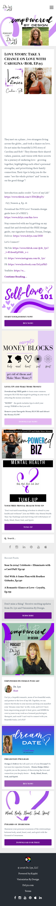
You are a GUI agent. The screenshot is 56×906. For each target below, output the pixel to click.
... (19, 270)
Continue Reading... (15, 276)
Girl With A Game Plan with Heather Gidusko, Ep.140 (24, 578)
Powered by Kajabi (28, 873)
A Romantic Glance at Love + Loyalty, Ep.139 (24, 589)
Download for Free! (28, 842)
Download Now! (28, 421)
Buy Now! (28, 323)
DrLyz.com (28, 885)
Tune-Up (28, 527)
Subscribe (28, 615)
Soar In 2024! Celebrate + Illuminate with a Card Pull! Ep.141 (27, 567)
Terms (28, 891)
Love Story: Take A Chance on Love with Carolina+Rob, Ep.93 (25, 59)
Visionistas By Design (28, 879)
